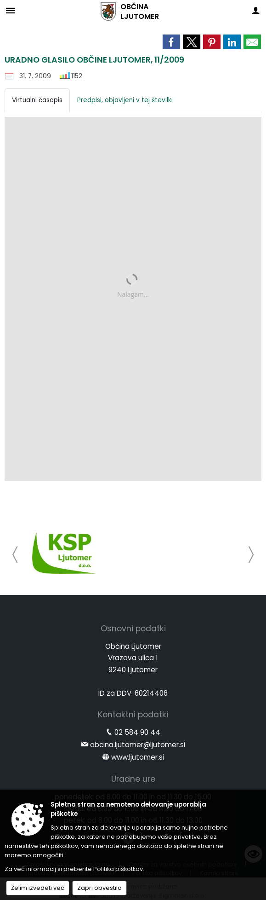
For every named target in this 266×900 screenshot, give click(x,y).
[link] (171, 42)
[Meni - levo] (10, 10)
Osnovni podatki (133, 628)
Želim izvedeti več (37, 887)
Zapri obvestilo (99, 887)
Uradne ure (133, 779)
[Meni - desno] (255, 10)
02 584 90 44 (137, 732)
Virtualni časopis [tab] (37, 100)
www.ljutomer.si (137, 757)
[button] (15, 554)
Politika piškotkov (118, 869)
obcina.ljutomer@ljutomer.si (137, 745)
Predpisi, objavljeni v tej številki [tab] (125, 100)
